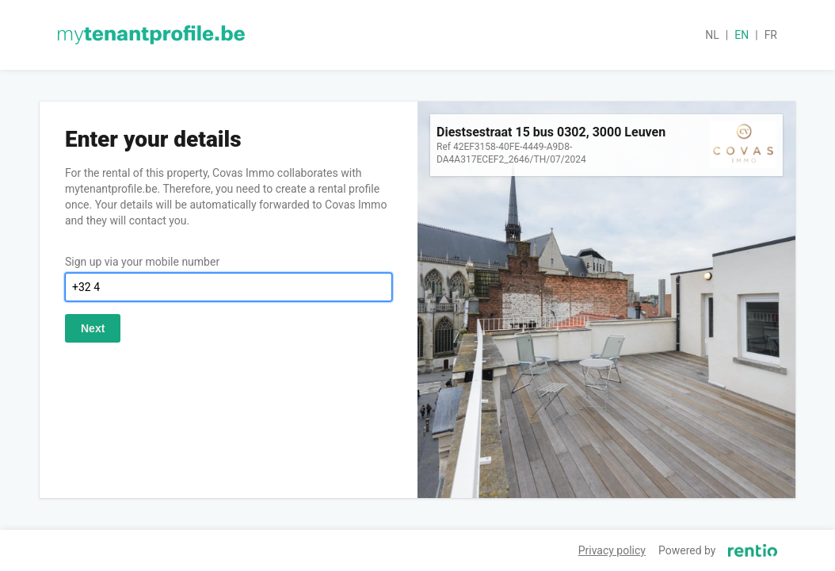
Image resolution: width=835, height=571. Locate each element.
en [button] (741, 35)
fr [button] (770, 35)
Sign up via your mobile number (142, 261)
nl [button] (712, 35)
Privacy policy (612, 550)
